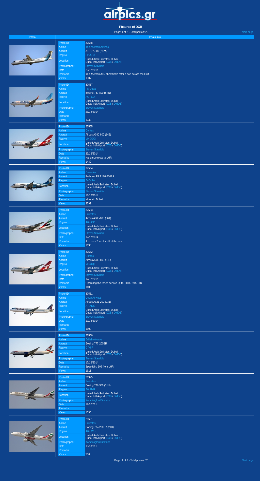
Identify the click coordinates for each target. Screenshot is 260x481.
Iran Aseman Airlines (97, 47)
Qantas (90, 130)
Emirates (90, 214)
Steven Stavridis (95, 66)
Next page (247, 32)
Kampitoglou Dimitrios (98, 400)
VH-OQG (91, 138)
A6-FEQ (90, 96)
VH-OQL (90, 264)
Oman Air (91, 172)
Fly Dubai (91, 88)
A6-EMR (90, 389)
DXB (109, 62)
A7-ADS (90, 305)
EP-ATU (90, 55)
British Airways (94, 339)
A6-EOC (90, 222)
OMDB (117, 62)
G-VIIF (89, 347)
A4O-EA (90, 180)
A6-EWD (90, 431)
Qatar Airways (93, 297)
